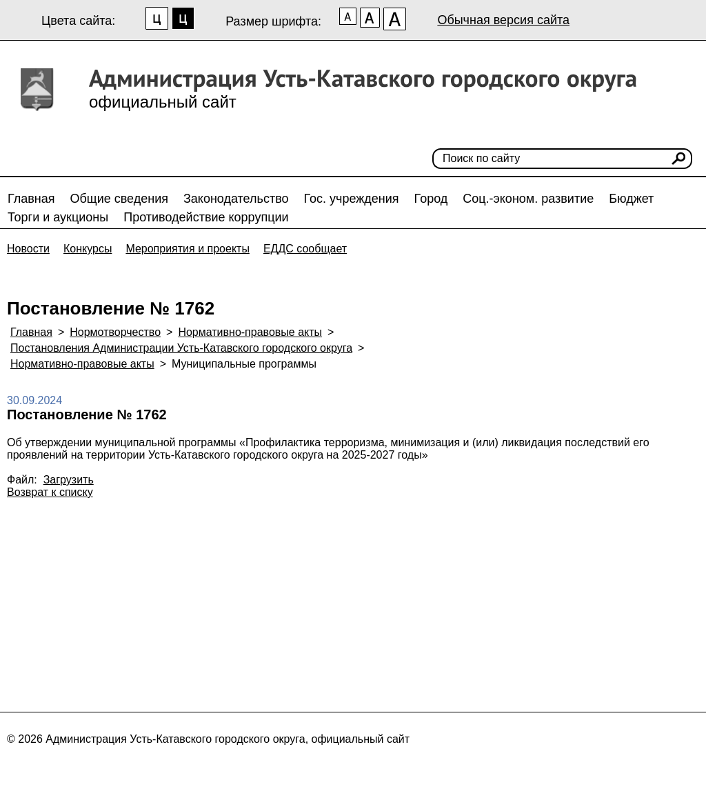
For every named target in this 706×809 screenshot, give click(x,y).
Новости (28, 248)
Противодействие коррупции (205, 217)
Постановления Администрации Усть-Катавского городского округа (181, 348)
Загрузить (68, 480)
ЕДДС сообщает (305, 248)
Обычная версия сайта (503, 20)
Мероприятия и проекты (187, 248)
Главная (31, 199)
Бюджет (631, 199)
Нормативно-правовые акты (250, 332)
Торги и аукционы (58, 217)
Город (431, 199)
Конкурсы (87, 248)
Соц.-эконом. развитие (528, 199)
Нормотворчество (115, 332)
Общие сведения (119, 199)
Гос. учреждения (351, 199)
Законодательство (236, 199)
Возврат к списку (50, 492)
